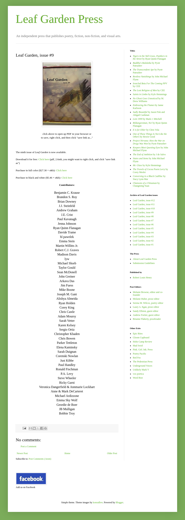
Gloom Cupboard (141, 337)
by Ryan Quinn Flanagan (150, 57)
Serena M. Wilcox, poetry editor (148, 303)
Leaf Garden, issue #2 (143, 240)
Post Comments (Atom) (40, 458)
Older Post (112, 453)
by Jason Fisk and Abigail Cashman (149, 113)
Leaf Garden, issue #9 (143, 212)
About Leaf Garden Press (145, 259)
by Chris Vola (146, 129)
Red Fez (137, 357)
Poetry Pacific (139, 353)
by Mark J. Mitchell (147, 119)
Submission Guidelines (144, 263)
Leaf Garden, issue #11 (144, 204)
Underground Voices (142, 365)
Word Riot (138, 377)
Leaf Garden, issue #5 (143, 228)
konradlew (98, 502)
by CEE (149, 90)
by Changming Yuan (146, 184)
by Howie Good (150, 135)
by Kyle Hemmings (150, 94)
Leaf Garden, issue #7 (143, 220)
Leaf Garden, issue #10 (144, 208)
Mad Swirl (138, 345)
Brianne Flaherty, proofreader (147, 319)
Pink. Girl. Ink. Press (143, 349)
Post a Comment (28, 446)
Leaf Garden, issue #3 (143, 236)
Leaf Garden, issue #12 (144, 200)
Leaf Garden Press (59, 18)
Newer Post (22, 453)
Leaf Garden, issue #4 (143, 232)
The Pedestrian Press (143, 361)
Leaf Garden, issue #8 (143, 216)
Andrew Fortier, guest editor (146, 315)
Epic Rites (138, 333)
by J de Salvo (149, 154)
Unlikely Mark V (141, 369)
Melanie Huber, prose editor (146, 298)
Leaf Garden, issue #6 (143, 224)
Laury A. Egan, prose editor (146, 307)
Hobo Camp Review (142, 341)
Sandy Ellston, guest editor (145, 311)
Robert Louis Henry (142, 277)
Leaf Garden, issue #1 (143, 244)
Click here (44, 159)
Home (67, 453)
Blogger (119, 502)
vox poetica (138, 373)
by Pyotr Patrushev (149, 142)
